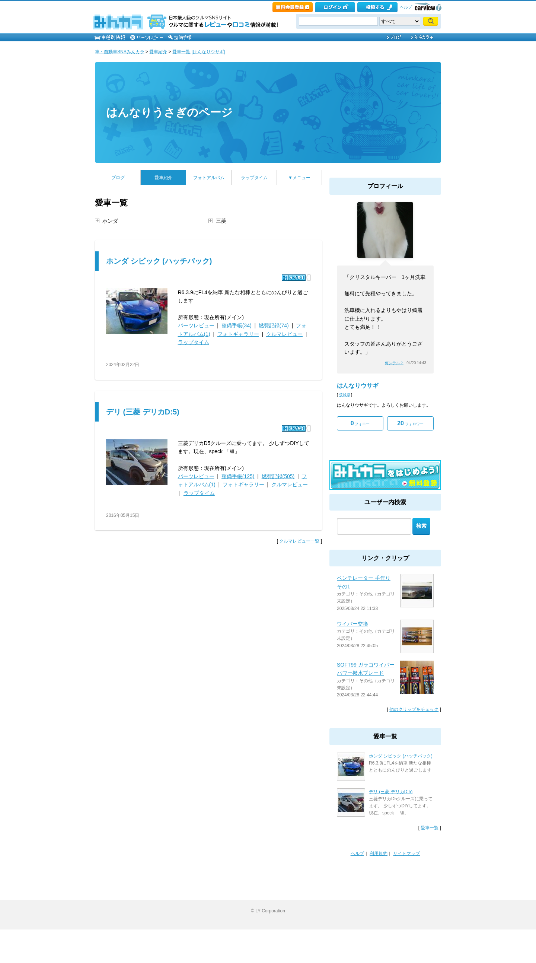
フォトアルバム (208, 177)
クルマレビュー (284, 334)
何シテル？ (394, 363)
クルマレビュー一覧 (299, 541)
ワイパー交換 (352, 624)
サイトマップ (406, 853)
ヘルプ (406, 7)
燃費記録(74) (274, 325)
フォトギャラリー (238, 334)
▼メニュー (299, 177)
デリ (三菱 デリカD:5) (142, 412)
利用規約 (378, 853)
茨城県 (344, 395)
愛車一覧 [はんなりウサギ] (198, 51)
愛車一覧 (429, 827)
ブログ (118, 177)
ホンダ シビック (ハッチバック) (159, 261)
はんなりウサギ (358, 385)
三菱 (221, 221)
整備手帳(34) (236, 325)
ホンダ (110, 221)
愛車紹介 (158, 51)
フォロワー (410, 423)
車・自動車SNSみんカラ (119, 51)
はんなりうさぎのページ (169, 112)
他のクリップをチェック (413, 709)
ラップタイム (254, 177)
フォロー (360, 423)
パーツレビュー (196, 325)
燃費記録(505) (278, 476)
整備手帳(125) (238, 476)
